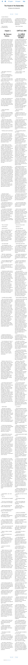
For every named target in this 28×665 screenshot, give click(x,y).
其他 (24, 1)
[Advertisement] (14, 10)
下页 (16, 14)
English (11, 1)
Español (18, 1)
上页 (11, 14)
